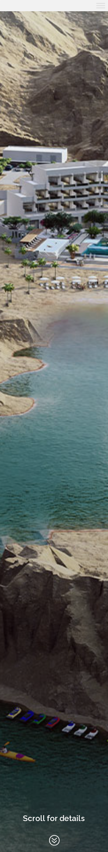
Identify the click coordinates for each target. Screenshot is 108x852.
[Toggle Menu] (100, 5)
